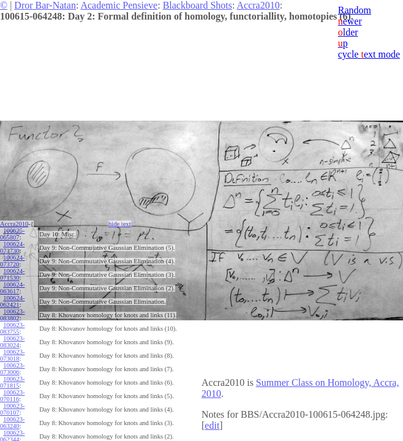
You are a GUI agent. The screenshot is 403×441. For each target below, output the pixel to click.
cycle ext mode (369, 54)
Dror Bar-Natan (45, 5)
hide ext (119, 224)
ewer (350, 21)
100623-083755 (12, 328)
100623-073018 (12, 355)
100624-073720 (12, 261)
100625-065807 (12, 234)
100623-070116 (12, 395)
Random (354, 10)
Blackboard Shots (197, 5)
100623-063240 (12, 422)
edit (212, 425)
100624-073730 (12, 247)
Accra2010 (258, 5)
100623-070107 (12, 409)
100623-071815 (12, 382)
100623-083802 (12, 315)
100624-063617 (12, 288)
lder (348, 32)
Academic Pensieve (118, 5)
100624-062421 (12, 301)
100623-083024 (12, 342)
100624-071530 (12, 274)
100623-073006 (12, 368)
